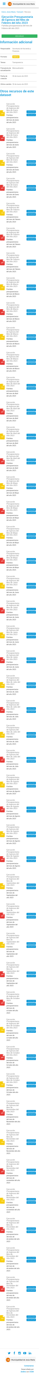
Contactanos (29, 1366)
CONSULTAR (31, 112)
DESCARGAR (19, 36)
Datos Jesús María (8, 12)
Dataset (20, 12)
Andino (23, 1371)
